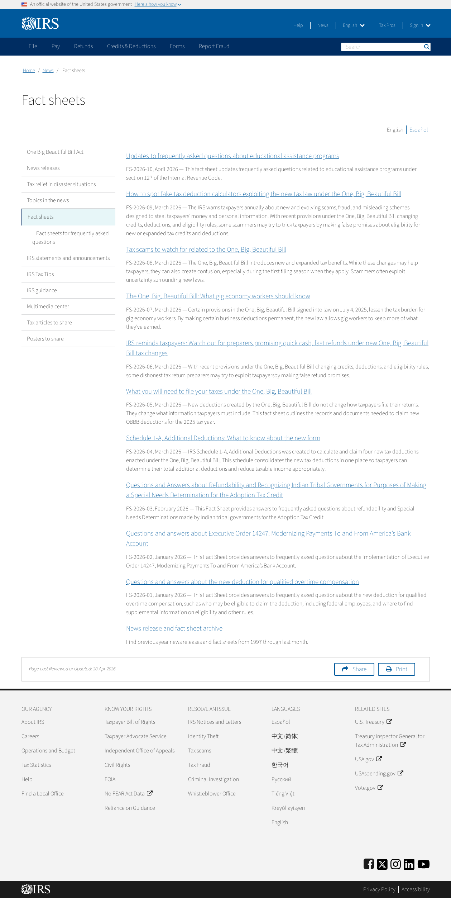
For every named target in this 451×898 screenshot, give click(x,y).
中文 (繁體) (285, 751)
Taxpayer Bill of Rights (130, 722)
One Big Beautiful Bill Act (55, 152)
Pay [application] (56, 46)
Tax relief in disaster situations (61, 184)
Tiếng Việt (283, 794)
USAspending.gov (379, 774)
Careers (30, 736)
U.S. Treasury (373, 722)
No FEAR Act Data (128, 794)
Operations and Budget (48, 751)
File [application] (33, 46)
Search (426, 46)
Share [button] (359, 669)
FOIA (110, 779)
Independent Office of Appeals (139, 751)
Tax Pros (387, 25)
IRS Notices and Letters (214, 722)
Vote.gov (369, 788)
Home (29, 70)
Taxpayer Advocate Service (136, 736)
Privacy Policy (379, 889)
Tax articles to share (49, 322)
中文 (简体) (285, 736)
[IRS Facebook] (369, 863)
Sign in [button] (420, 25)
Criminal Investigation (213, 779)
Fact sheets (40, 216)
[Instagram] (395, 863)
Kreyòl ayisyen (288, 808)
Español (418, 130)
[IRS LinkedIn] (409, 863)
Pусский (281, 779)
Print (401, 669)
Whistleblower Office (212, 794)
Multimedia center (48, 305)
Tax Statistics (36, 765)
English (354, 25)
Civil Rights (117, 765)
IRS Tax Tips (40, 273)
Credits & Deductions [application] (131, 46)
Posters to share (45, 338)
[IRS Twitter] (382, 863)
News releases (43, 168)
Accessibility (416, 889)
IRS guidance (42, 289)
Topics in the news (48, 200)
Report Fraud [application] (214, 46)
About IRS (32, 722)
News (322, 25)
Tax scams (199, 751)
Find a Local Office (42, 794)
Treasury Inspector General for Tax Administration (389, 740)
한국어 (280, 765)
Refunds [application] (83, 46)
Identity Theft (203, 736)
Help (298, 25)
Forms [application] (177, 46)
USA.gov (368, 759)
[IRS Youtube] (423, 863)
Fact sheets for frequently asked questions (68, 236)
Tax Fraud (199, 765)
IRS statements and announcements (68, 257)
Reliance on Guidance (130, 808)
